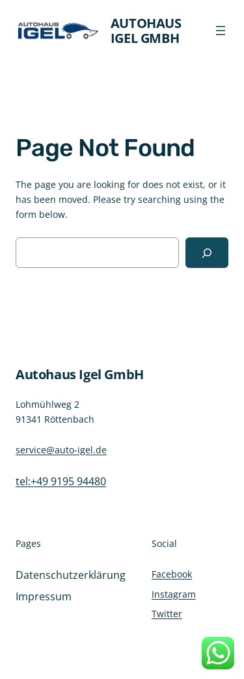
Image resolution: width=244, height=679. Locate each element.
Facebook (172, 574)
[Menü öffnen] (220, 30)
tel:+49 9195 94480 (61, 481)
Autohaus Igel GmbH (146, 30)
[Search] (206, 252)
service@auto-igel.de (61, 450)
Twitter (167, 613)
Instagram (174, 594)
